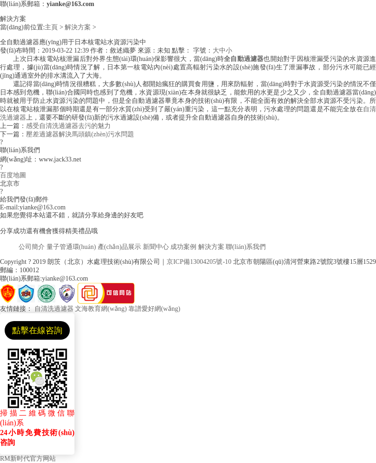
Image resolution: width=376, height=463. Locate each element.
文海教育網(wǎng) (101, 308)
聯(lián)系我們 (246, 246)
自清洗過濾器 (54, 308)
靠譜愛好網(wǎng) (154, 308)
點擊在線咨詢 (37, 330)
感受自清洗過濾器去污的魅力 (68, 125)
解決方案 (78, 27)
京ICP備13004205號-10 (199, 261)
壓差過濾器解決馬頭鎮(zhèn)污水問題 (80, 134)
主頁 (51, 27)
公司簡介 (32, 246)
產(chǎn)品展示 (119, 246)
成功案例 (183, 246)
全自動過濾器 (243, 58)
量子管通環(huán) (71, 246)
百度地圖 (13, 175)
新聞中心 (156, 246)
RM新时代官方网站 (28, 458)
